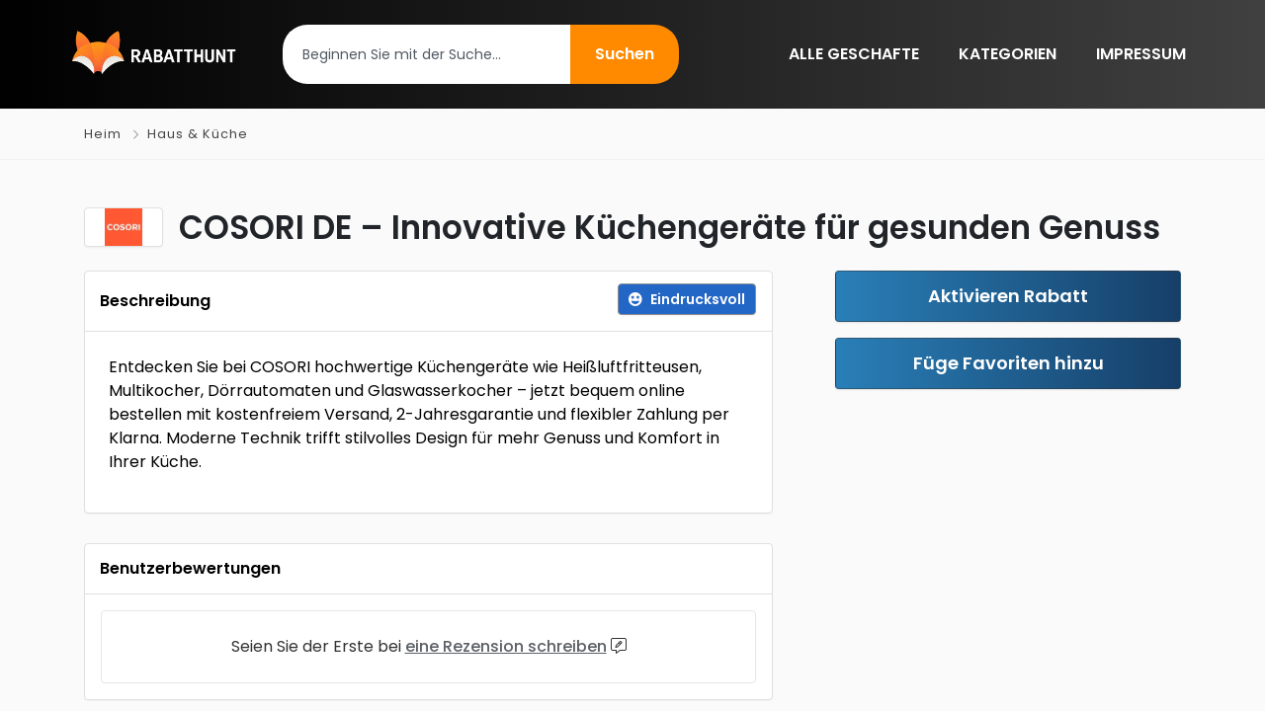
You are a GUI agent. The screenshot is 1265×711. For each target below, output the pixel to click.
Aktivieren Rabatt (1008, 295)
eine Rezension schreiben (506, 646)
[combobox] (426, 54)
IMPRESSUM (1141, 53)
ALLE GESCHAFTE (854, 53)
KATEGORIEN (1007, 53)
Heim (103, 133)
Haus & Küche (197, 133)
